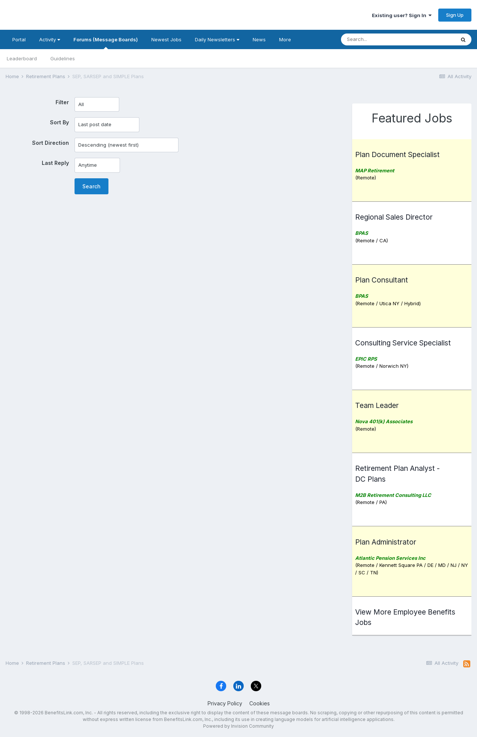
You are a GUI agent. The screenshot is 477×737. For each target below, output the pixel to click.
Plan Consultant (381, 279)
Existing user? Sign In (402, 15)
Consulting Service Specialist (403, 342)
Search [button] (91, 186)
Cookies (259, 703)
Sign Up (455, 15)
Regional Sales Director (394, 217)
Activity (49, 39)
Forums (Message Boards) (105, 42)
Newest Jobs (166, 39)
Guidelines (62, 58)
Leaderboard (22, 58)
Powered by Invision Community (238, 726)
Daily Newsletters (217, 39)
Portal (19, 39)
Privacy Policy (225, 703)
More (285, 39)
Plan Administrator (385, 541)
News (259, 39)
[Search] (377, 39)
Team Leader (377, 405)
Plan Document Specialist (397, 154)
